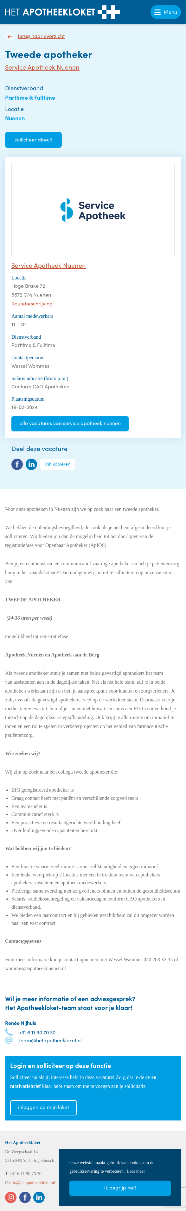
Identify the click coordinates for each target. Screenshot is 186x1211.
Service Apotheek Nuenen (42, 67)
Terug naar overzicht (41, 36)
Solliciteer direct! (33, 139)
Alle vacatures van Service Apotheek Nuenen (70, 423)
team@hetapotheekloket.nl (50, 1040)
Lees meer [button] (136, 1171)
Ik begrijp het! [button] (120, 1187)
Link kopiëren (57, 464)
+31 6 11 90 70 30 (37, 1032)
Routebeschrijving (32, 303)
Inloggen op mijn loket (43, 1107)
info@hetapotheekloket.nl (32, 1182)
